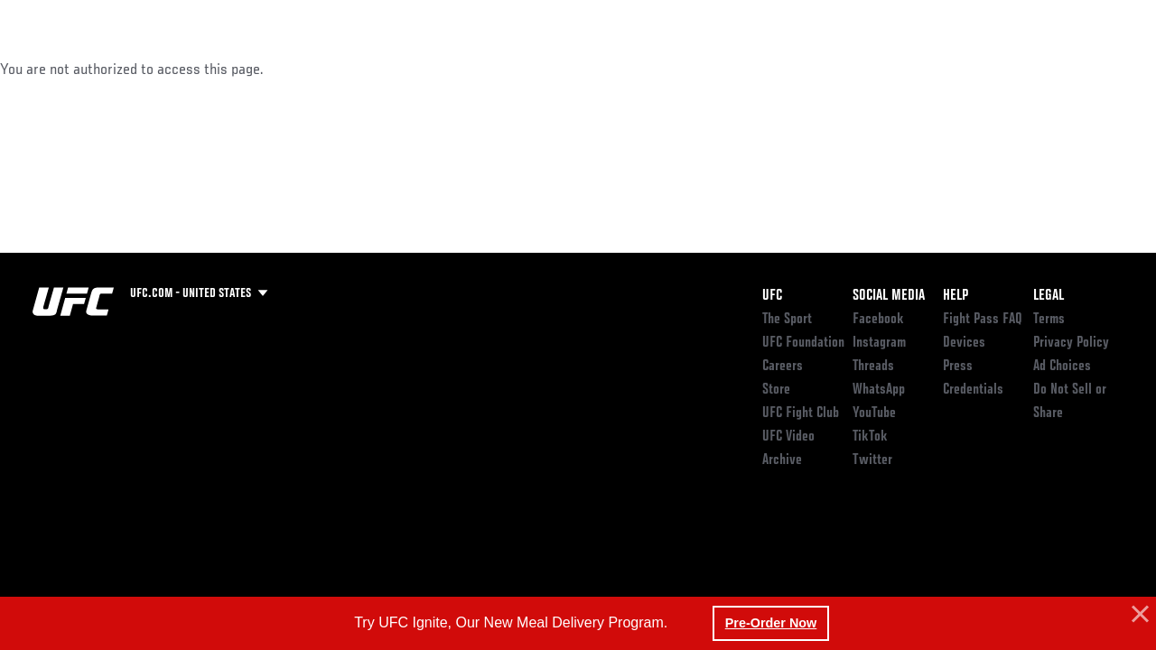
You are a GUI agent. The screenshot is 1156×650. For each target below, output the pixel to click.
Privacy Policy (1071, 343)
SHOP (1047, 68)
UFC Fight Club (800, 413)
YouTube (874, 413)
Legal (1048, 296)
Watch (900, 68)
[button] (1138, 615)
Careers (782, 366)
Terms (1049, 319)
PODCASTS (978, 68)
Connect (827, 68)
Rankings (126, 68)
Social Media (889, 296)
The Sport (787, 319)
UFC (772, 296)
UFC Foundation (803, 343)
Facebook (878, 319)
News (277, 68)
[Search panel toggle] (1097, 69)
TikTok (870, 437)
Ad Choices (1062, 366)
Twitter (872, 460)
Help (955, 296)
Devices (964, 343)
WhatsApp (879, 390)
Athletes (206, 68)
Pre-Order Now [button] (771, 623)
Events (49, 68)
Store (776, 390)
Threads (873, 366)
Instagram (879, 343)
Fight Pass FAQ (982, 319)
